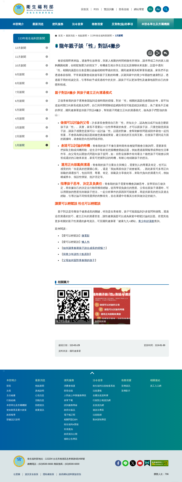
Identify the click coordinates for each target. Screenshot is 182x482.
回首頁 (85, 9)
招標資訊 (39, 405)
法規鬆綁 (97, 415)
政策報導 (11, 415)
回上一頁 (165, 51)
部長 (9, 386)
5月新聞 (20, 109)
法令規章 (77, 24)
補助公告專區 (70, 439)
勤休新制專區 (99, 419)
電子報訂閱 (69, 415)
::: (4, 1)
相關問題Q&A (71, 419)
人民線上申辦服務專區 (75, 395)
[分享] (157, 53)
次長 (9, 391)
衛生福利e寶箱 (71, 424)
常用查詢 (68, 429)
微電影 (86, 235)
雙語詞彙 (109, 9)
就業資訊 (39, 410)
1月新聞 (20, 145)
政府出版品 (69, 410)
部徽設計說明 (13, 419)
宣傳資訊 (125, 386)
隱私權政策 (48, 474)
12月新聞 (20, 47)
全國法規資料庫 (100, 395)
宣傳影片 (125, 391)
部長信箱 (124, 9)
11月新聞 (20, 56)
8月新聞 (20, 83)
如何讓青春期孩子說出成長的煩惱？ (84, 248)
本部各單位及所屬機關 (155, 24)
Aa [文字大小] (157, 9)
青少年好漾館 (146, 221)
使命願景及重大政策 (17, 410)
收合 (92, 373)
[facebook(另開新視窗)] (118, 463)
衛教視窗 (97, 24)
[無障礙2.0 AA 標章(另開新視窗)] (159, 463)
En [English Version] (150, 9)
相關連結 (155, 380)
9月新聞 (20, 74)
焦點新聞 (82, 35)
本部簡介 (18, 24)
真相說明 (39, 391)
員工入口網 (155, 386)
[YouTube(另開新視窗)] (140, 463)
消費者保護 (69, 386)
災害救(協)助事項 (122, 24)
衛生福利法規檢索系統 (104, 386)
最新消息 (38, 24)
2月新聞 (20, 136)
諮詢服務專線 (70, 405)
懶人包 (86, 241)
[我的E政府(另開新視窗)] (147, 463)
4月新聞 (20, 118)
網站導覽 (139, 9)
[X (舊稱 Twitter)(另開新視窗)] (133, 463)
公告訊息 (39, 395)
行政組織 (11, 400)
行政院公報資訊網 (102, 400)
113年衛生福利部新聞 (101, 35)
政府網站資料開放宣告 (70, 474)
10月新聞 (20, 65)
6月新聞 (20, 100)
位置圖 (16, 474)
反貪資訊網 (98, 405)
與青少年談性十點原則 (76, 254)
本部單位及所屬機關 (17, 405)
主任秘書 (11, 395)
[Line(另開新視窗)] (125, 463)
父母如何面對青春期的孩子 (79, 260)
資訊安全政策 (31, 474)
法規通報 (97, 391)
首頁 (60, 35)
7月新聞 (20, 92)
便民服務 (57, 24)
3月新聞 (20, 127)
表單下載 (68, 400)
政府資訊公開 (70, 434)
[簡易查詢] (166, 9)
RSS (96, 9)
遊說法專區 (98, 410)
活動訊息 (39, 400)
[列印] (150, 53)
